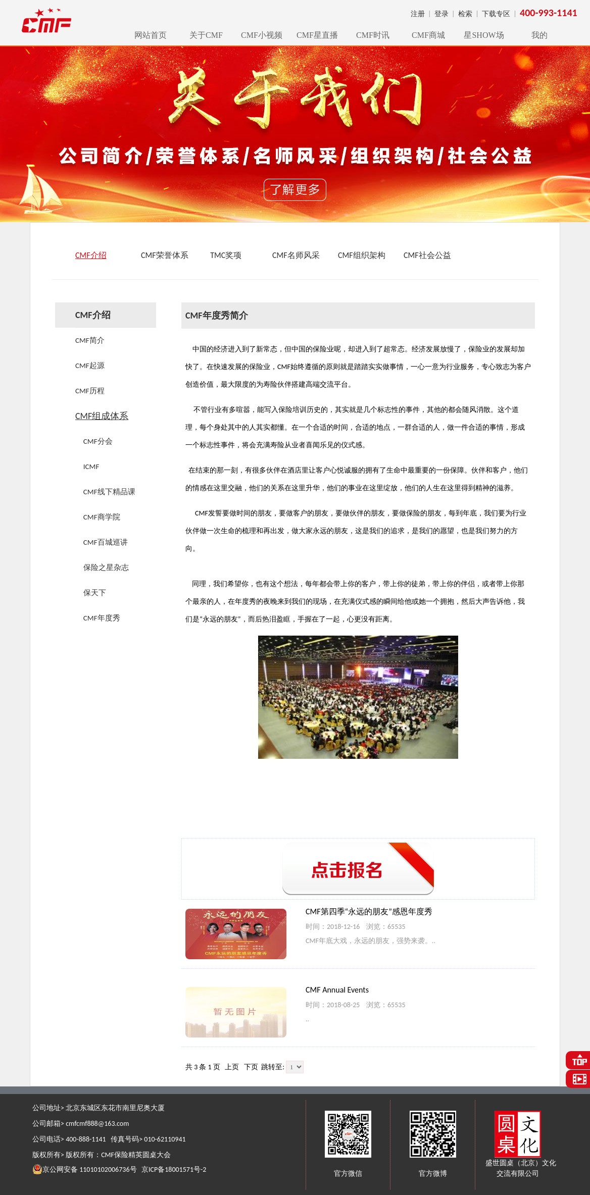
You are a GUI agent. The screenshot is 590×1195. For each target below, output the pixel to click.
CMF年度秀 (101, 617)
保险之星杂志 (106, 567)
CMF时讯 (372, 35)
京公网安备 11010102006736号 (84, 1169)
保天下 (94, 592)
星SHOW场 (484, 35)
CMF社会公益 (427, 255)
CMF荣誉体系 (164, 255)
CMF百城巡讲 (105, 542)
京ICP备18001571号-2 (173, 1169)
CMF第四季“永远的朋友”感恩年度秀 (369, 911)
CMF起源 (90, 365)
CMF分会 (98, 441)
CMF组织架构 (361, 255)
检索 (465, 14)
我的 (539, 35)
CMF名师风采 (296, 255)
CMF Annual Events (337, 990)
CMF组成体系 (101, 416)
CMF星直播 (317, 35)
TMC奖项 (224, 255)
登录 (441, 14)
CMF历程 (90, 390)
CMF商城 (428, 35)
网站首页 (150, 35)
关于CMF (206, 35)
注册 (418, 14)
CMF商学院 (101, 517)
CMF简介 (90, 340)
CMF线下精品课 (109, 491)
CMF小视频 (261, 35)
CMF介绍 (91, 255)
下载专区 (496, 14)
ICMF (91, 466)
